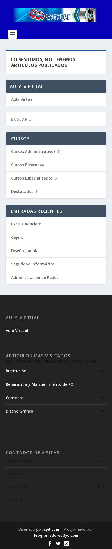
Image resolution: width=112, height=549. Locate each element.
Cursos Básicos (25, 164)
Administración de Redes (34, 277)
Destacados (22, 191)
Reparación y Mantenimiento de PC (39, 384)
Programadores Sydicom (56, 535)
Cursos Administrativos (33, 151)
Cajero (17, 237)
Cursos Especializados (32, 178)
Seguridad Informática (33, 264)
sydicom (51, 529)
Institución (16, 370)
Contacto (15, 397)
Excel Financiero (26, 223)
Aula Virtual (22, 99)
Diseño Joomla (25, 250)
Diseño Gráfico (19, 411)
